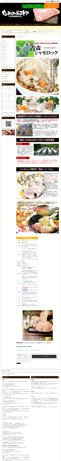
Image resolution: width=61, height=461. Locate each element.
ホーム (17, 37)
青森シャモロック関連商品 (27, 268)
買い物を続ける (38, 350)
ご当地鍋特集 (5, 76)
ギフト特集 (21, 37)
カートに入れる (44, 356)
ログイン (25, 24)
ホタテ (43, 32)
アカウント (6, 24)
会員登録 (16, 24)
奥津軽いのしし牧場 (6, 72)
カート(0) (44, 24)
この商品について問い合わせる (30, 350)
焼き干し (40, 32)
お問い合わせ (35, 24)
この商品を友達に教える (20, 350)
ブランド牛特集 (5, 74)
